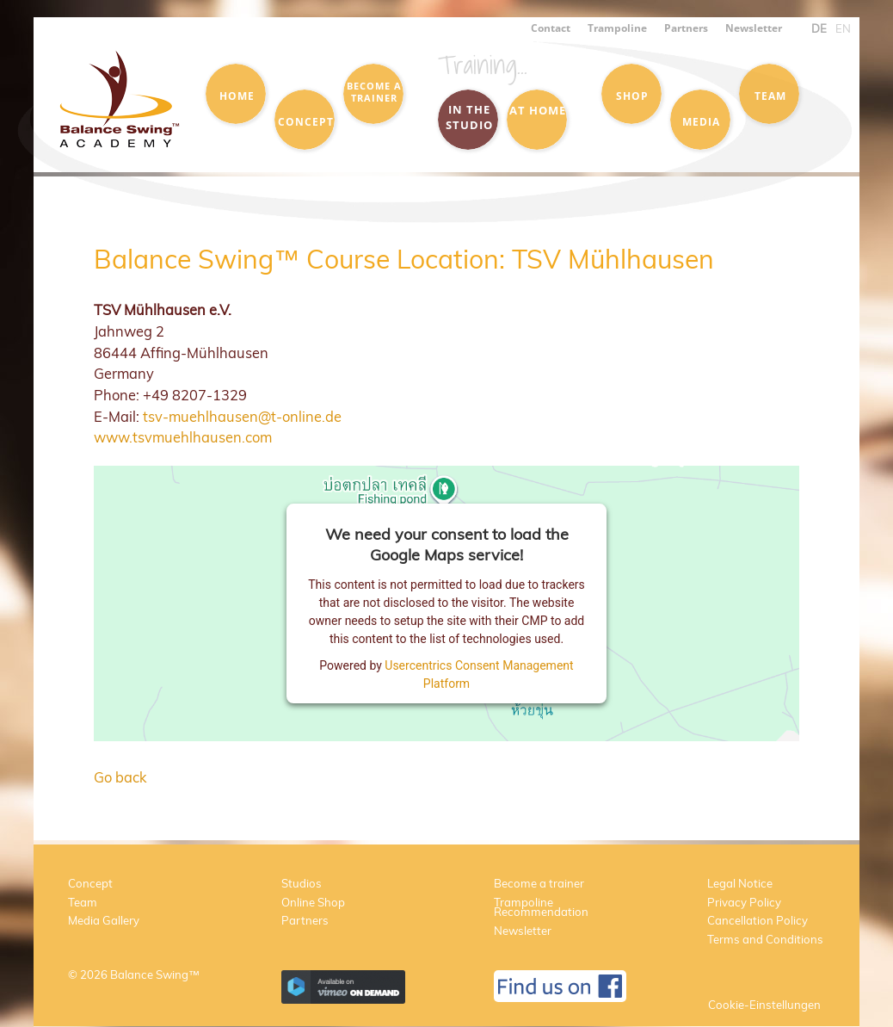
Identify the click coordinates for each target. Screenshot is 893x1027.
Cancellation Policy (757, 920)
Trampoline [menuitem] (617, 28)
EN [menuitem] (843, 28)
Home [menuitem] (237, 95)
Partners (305, 920)
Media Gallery (103, 920)
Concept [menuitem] (306, 121)
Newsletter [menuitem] (753, 28)
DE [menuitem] (819, 28)
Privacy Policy (744, 902)
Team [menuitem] (770, 95)
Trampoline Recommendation (541, 907)
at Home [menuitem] (537, 110)
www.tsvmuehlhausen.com (183, 437)
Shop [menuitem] (632, 95)
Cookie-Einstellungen (764, 1005)
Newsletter (522, 930)
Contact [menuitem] (550, 28)
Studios (301, 883)
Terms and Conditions (765, 939)
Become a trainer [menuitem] (374, 92)
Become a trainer (539, 883)
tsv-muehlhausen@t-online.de (242, 416)
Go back (120, 777)
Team (82, 902)
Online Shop (313, 902)
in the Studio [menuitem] (469, 117)
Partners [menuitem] (686, 28)
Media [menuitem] (701, 121)
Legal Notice (740, 883)
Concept (90, 883)
